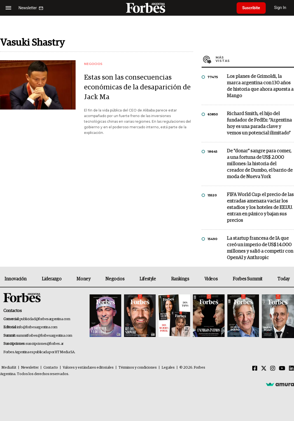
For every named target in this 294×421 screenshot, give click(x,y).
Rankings (180, 279)
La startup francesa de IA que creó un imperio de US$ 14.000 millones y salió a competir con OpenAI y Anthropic (260, 248)
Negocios (114, 279)
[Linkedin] (291, 368)
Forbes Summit (247, 279)
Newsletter (30, 367)
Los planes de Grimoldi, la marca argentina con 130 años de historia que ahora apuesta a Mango (260, 86)
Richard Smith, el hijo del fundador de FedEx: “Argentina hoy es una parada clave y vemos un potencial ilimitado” (259, 123)
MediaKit (8, 367)
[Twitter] (264, 368)
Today (283, 279)
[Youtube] (282, 368)
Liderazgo (51, 279)
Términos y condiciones (137, 367)
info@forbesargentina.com (37, 327)
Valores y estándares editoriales (88, 367)
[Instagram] (272, 368)
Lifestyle (147, 279)
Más (255, 59)
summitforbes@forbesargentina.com (44, 336)
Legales (168, 367)
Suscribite (251, 8)
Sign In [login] (280, 7)
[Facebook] (254, 368)
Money (83, 279)
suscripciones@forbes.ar (45, 344)
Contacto (50, 367)
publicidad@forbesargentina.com (45, 319)
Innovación (15, 279)
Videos (211, 279)
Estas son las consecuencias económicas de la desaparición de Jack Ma (137, 87)
